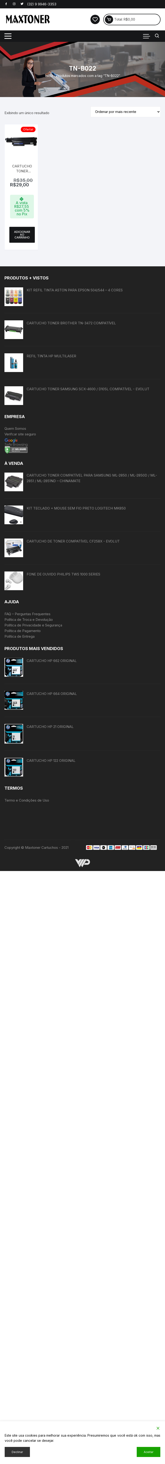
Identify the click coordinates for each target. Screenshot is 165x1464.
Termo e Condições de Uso (26, 937)
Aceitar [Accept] (148, 1452)
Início (49, 76)
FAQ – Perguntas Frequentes (27, 614)
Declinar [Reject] (17, 1452)
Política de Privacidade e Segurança (33, 625)
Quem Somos (15, 428)
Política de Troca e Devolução (28, 619)
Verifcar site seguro (20, 434)
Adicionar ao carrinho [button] (22, 234)
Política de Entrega (19, 636)
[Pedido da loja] (125, 111)
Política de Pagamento (22, 631)
